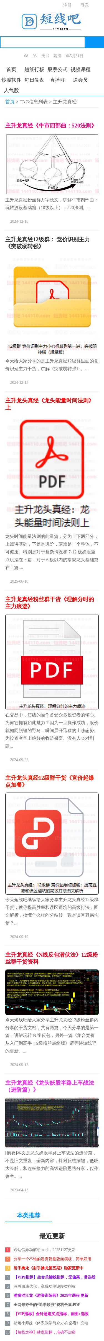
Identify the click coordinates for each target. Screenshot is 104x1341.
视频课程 (80, 69)
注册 (67, 5)
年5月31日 (74, 56)
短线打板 (34, 69)
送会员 (80, 80)
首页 (11, 69)
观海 (57, 56)
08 (26, 56)
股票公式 (57, 69)
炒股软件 (11, 80)
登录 (85, 5)
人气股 (11, 90)
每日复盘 (34, 80)
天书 (45, 56)
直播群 (57, 80)
